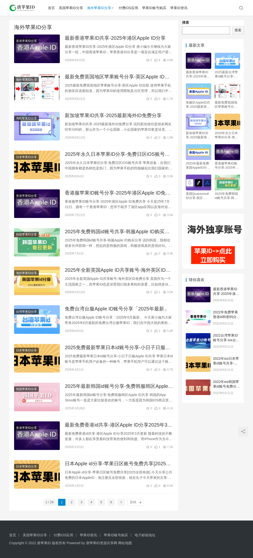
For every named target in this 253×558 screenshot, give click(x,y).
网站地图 (125, 543)
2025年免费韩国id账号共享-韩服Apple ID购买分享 (117, 232)
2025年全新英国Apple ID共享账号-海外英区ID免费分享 (117, 270)
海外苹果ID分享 (99, 8)
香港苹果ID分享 (26, 41)
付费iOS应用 (128, 8)
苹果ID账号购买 (154, 8)
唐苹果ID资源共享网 (101, 543)
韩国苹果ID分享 (26, 234)
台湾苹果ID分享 (26, 311)
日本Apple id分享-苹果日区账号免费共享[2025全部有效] (118, 464)
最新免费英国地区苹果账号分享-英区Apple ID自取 (117, 77)
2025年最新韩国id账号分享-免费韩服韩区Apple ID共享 (116, 386)
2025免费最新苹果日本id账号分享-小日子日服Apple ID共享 (115, 348)
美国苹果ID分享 (71, 8)
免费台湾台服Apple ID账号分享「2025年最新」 (117, 308)
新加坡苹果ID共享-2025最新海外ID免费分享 (113, 115)
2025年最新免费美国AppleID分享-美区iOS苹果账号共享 (198, 166)
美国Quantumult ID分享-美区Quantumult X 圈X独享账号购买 (198, 196)
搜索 (185, 22)
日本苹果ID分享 (26, 157)
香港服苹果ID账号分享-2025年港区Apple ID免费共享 (117, 193)
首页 (51, 8)
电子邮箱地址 (145, 535)
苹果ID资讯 (179, 8)
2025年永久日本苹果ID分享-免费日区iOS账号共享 (117, 154)
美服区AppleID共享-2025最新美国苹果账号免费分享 (198, 105)
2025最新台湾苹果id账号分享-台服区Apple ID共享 (227, 74)
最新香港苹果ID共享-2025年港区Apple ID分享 (115, 38)
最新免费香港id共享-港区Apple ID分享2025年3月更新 (118, 425)
